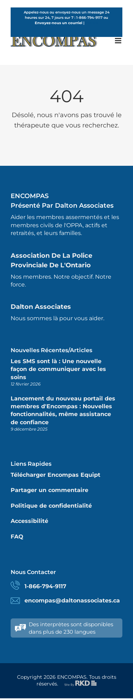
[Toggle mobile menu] (118, 40)
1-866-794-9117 (45, 586)
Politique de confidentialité (51, 505)
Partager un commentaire (49, 490)
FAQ (17, 536)
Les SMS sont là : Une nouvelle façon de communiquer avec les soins (58, 369)
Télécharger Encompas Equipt (55, 474)
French (91, 23)
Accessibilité (29, 521)
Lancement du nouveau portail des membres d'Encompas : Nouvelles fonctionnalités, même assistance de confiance (63, 410)
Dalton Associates (41, 307)
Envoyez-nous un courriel (58, 23)
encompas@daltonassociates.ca (72, 600)
